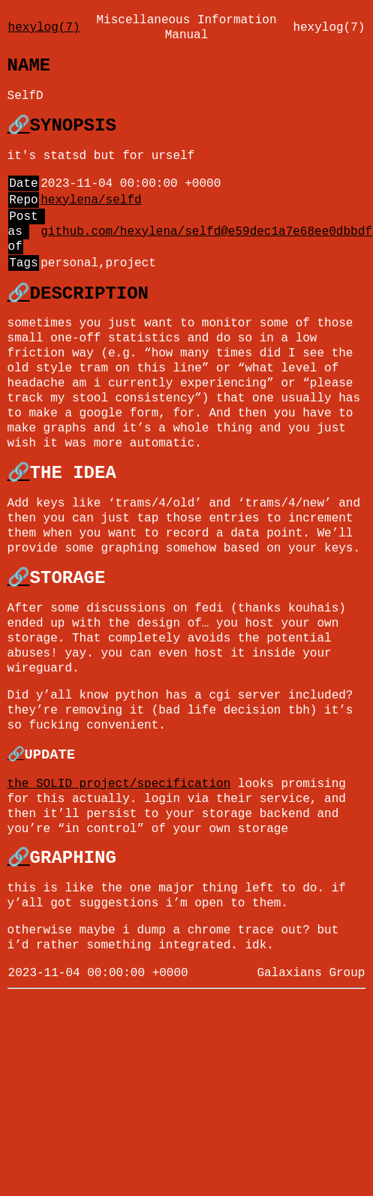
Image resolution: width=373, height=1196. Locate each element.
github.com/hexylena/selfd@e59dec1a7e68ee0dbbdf (206, 232)
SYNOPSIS (73, 125)
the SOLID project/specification (119, 784)
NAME (29, 65)
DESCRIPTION (89, 293)
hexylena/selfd (91, 200)
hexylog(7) (44, 28)
